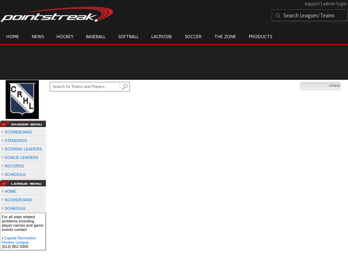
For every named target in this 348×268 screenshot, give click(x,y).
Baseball (96, 36)
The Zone (225, 36)
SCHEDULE (15, 174)
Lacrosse (161, 36)
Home (12, 36)
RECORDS (14, 166)
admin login (335, 3)
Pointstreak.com (57, 14)
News (38, 36)
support (312, 3)
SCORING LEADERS (23, 149)
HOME (10, 191)
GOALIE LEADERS (21, 157)
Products (260, 36)
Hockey (64, 36)
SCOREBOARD (18, 132)
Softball (128, 36)
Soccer (193, 36)
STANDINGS (16, 140)
